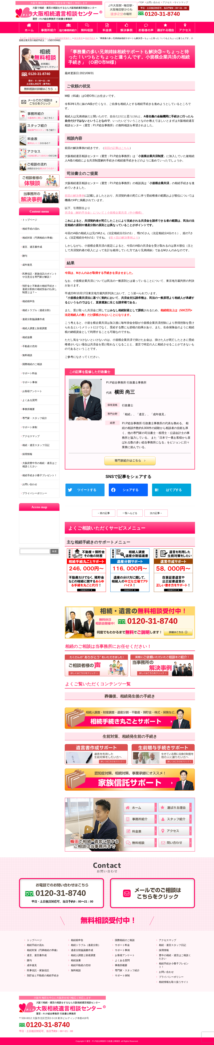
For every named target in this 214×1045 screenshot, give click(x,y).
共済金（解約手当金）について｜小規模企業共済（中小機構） (104, 212)
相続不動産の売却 (81, 965)
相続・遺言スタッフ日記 (35, 445)
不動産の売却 (29, 346)
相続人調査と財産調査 (34, 328)
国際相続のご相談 (32, 364)
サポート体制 (29, 427)
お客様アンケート (32, 391)
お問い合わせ (153, 2)
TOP (141, 2)
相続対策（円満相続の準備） (38, 237)
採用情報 (27, 454)
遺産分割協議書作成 (33, 319)
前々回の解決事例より (124, 237)
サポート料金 (29, 373)
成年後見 (27, 264)
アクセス (167, 2)
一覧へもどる (129, 513)
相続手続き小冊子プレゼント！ (39, 475)
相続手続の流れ (31, 228)
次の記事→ (156, 513)
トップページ (29, 219)
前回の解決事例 (74, 195)
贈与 (24, 255)
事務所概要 (28, 409)
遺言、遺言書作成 (32, 246)
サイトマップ (181, 2)
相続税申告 (28, 301)
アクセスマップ (31, 436)
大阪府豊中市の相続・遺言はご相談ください (39, 465)
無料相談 (27, 355)
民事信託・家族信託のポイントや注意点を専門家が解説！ (39, 275)
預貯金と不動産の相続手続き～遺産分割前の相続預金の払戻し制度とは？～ (39, 289)
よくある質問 (29, 400)
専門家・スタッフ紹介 (34, 418)
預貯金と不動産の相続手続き (43, 975)
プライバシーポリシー (34, 493)
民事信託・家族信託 (38, 970)
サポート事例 (29, 382)
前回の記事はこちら (117, 148)
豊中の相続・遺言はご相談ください (175, 957)
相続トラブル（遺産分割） (37, 310)
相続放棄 (27, 337)
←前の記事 (103, 513)
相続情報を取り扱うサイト (173, 982)
